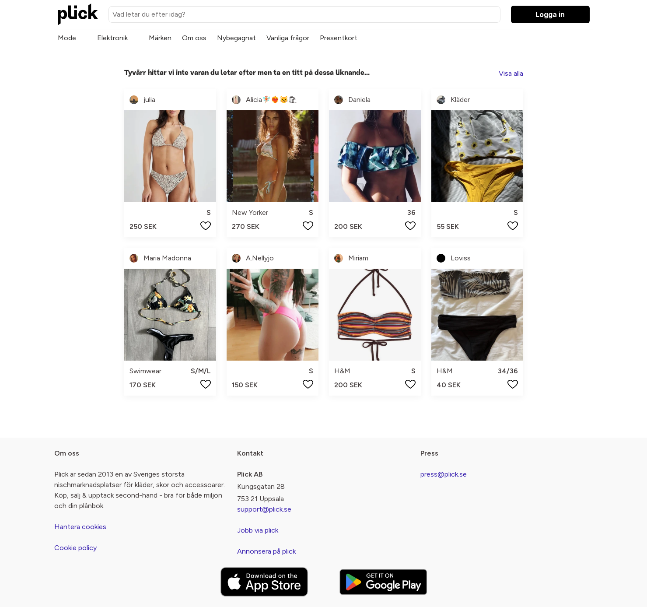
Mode (67, 38)
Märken (160, 38)
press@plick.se (443, 474)
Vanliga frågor (287, 38)
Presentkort (338, 38)
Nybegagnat (236, 38)
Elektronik (112, 38)
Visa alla (511, 73)
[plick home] (78, 14)
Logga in (550, 14)
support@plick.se (264, 509)
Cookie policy (75, 548)
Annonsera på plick (266, 551)
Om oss (194, 38)
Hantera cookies (80, 527)
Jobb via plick (257, 530)
